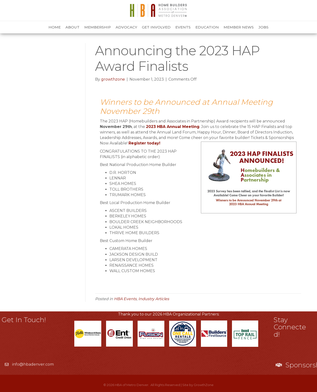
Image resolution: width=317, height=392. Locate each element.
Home (54, 27)
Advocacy (126, 27)
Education (207, 27)
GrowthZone (204, 385)
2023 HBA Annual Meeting (172, 126)
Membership (97, 27)
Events (183, 27)
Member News (239, 27)
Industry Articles (153, 299)
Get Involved (156, 27)
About (72, 27)
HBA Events (125, 299)
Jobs (263, 27)
